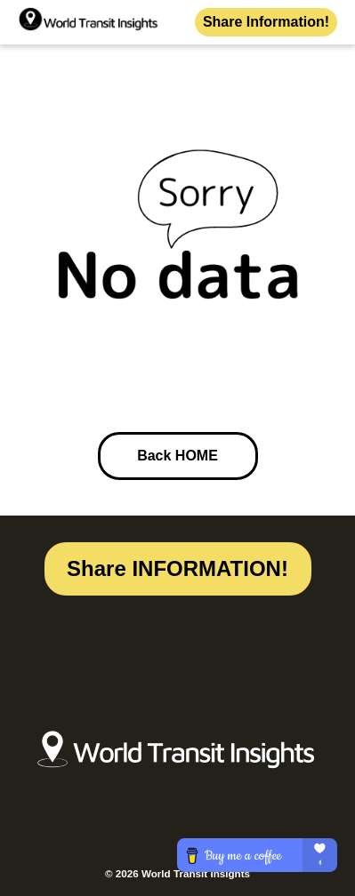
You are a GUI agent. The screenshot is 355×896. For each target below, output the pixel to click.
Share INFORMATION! (177, 568)
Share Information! (266, 21)
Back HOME (177, 455)
